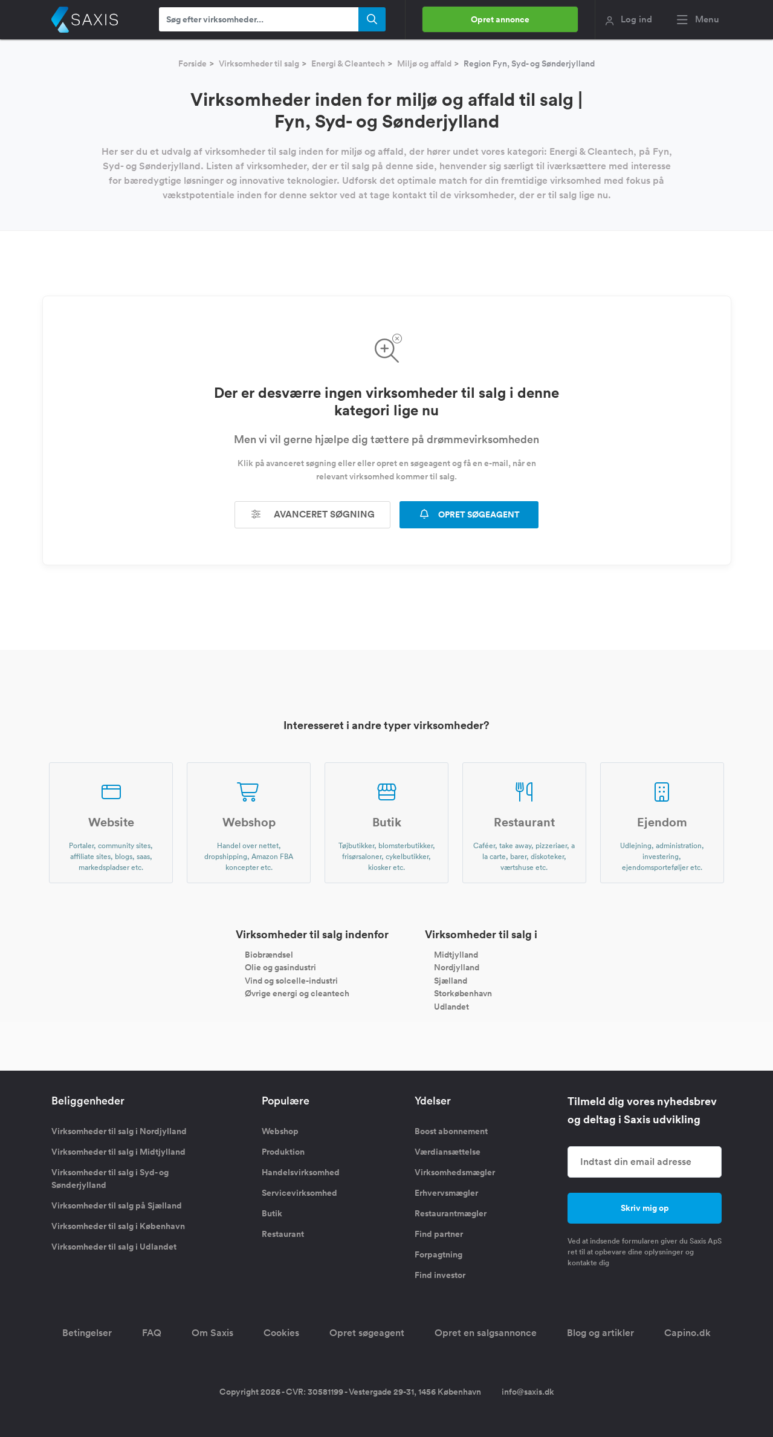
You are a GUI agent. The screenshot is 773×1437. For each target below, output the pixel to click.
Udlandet (451, 1007)
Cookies (281, 1332)
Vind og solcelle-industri (291, 980)
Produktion (283, 1152)
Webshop (280, 1131)
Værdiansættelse (447, 1152)
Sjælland (450, 980)
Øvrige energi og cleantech (297, 993)
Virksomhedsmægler (455, 1172)
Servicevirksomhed (299, 1193)
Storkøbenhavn (463, 993)
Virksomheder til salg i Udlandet (113, 1247)
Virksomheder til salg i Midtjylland (118, 1152)
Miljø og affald (424, 63)
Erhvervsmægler (446, 1193)
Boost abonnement (451, 1131)
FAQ (151, 1332)
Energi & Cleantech (348, 63)
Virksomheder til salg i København (118, 1226)
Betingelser (87, 1332)
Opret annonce (500, 19)
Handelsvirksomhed (301, 1172)
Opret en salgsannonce (486, 1332)
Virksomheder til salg (259, 63)
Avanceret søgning (312, 514)
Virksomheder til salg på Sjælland (116, 1205)
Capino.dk (687, 1332)
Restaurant (283, 1234)
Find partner (439, 1234)
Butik (272, 1213)
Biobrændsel (269, 954)
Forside (192, 63)
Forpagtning (438, 1254)
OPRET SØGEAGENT (469, 514)
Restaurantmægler (451, 1213)
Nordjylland (456, 967)
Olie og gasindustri (280, 967)
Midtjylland (456, 954)
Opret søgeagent (366, 1332)
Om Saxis (212, 1332)
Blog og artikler (600, 1332)
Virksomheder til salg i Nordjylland (119, 1131)
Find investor (440, 1275)
